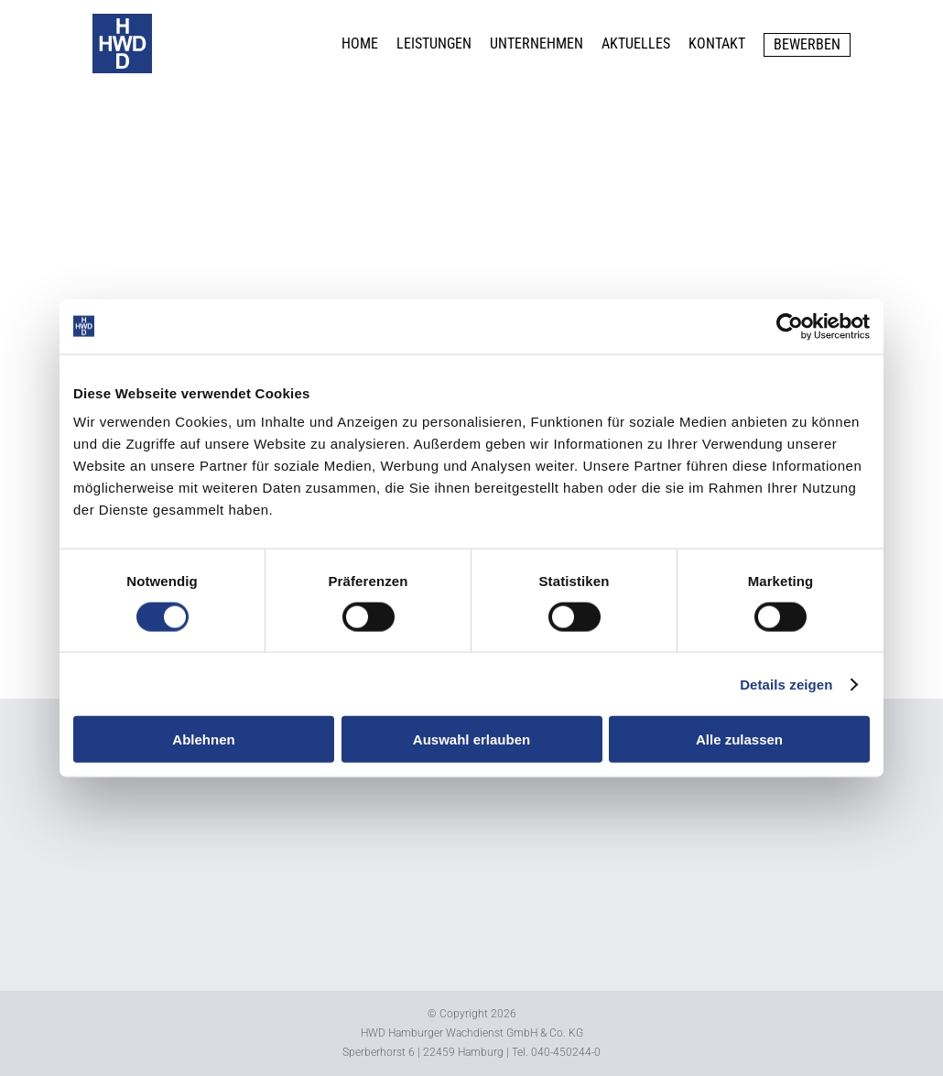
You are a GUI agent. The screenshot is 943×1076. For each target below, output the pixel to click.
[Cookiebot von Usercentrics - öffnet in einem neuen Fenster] (790, 326)
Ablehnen (203, 739)
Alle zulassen (739, 739)
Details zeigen (786, 683)
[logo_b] (122, 21)
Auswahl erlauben (471, 739)
